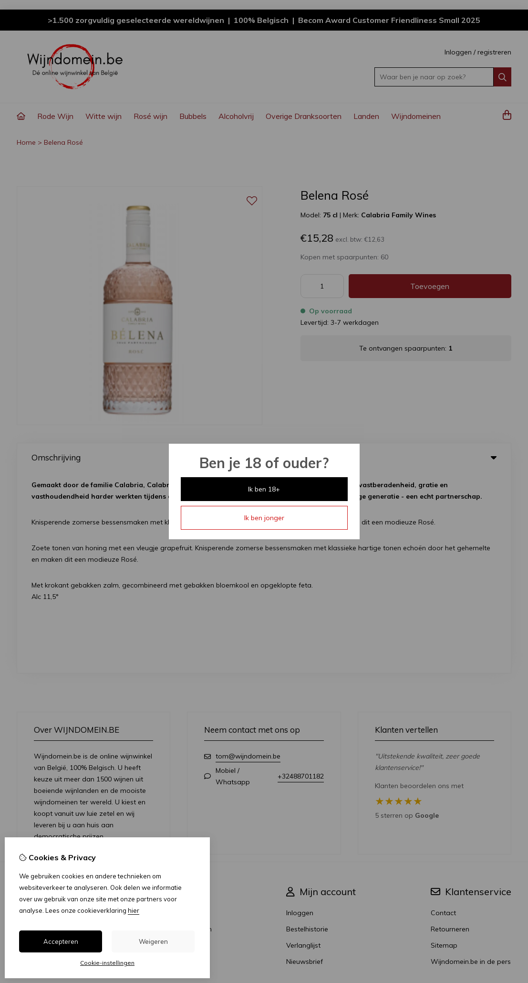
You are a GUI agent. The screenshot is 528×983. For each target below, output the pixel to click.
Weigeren (153, 941)
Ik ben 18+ (264, 489)
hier (133, 910)
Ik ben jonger (264, 517)
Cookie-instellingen (107, 962)
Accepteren (60, 941)
